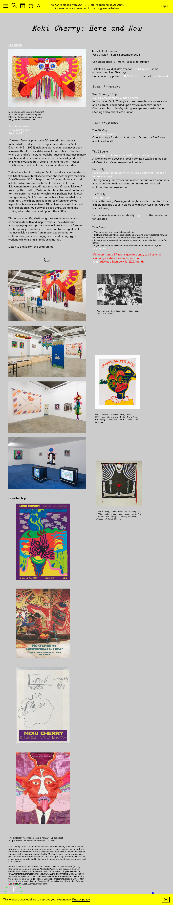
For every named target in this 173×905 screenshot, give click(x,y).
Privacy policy (81, 899)
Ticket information (106, 51)
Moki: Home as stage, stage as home (115, 98)
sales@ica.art (160, 76)
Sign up (140, 215)
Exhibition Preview (104, 134)
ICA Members (141, 69)
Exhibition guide (18, 126)
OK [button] (166, 899)
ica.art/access (99, 248)
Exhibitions (15, 45)
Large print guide (19, 130)
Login (164, 6)
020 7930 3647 (130, 76)
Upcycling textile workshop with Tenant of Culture (123, 155)
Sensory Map (16, 133)
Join (95, 261)
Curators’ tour (101, 197)
